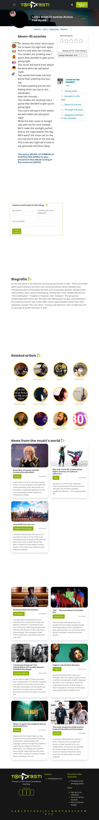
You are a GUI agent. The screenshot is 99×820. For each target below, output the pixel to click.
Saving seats (71, 91)
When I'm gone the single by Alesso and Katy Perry (29, 725)
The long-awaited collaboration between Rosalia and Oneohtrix (68, 728)
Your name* (17, 210)
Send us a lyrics (82, 5)
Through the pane (74, 109)
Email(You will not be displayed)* (46, 211)
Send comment (16, 231)
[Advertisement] (49, 179)
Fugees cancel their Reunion (66, 665)
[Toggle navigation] (14, 5)
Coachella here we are (24, 524)
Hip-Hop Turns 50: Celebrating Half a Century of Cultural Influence (67, 471)
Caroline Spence (21, 673)
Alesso (17, 730)
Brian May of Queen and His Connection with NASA (26, 471)
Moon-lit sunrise (73, 104)
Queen (17, 476)
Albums (37, 29)
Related (63, 29)
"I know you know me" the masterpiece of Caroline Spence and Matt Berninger (28, 667)
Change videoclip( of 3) (68, 55)
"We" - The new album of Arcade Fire (68, 611)
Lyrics (45, 29)
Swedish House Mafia (23, 528)
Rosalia (57, 733)
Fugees (57, 669)
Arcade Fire (58, 616)
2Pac (56, 478)
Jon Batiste (18, 614)
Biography (54, 29)
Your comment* (18, 221)
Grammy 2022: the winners (25, 610)
